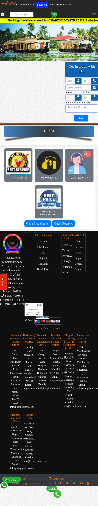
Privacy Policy (67, 255)
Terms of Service (67, 250)
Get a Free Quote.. (37, 223)
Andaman (43, 241)
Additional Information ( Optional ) (77, 102)
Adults (68, 92)
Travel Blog (67, 244)
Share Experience (67, 272)
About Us (80, 241)
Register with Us (80, 258)
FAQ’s (67, 261)
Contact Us (80, 263)
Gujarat (43, 258)
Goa (43, 252)
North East (43, 269)
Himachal (43, 263)
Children (86, 92)
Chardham (42, 246)
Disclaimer (80, 269)
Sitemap (67, 266)
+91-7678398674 (25, 4)
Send (81, 118)
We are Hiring (80, 252)
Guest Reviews (63, 223)
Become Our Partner (80, 246)
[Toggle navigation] (94, 15)
